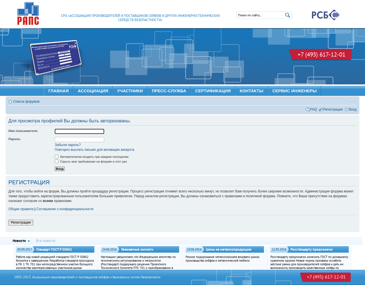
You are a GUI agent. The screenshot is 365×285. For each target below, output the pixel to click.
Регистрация (333, 109)
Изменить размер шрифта (352, 100)
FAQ (313, 109)
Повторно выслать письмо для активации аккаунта (94, 150)
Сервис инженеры (294, 90)
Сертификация (213, 90)
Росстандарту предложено (312, 249)
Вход (353, 109)
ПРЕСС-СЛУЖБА (169, 90)
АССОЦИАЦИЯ (93, 90)
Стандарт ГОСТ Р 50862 (54, 249)
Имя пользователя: (23, 131)
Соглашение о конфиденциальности (64, 209)
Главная (58, 90)
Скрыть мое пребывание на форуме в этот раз (91, 161)
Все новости (45, 241)
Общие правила (20, 209)
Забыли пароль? (68, 145)
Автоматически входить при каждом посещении (92, 156)
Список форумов (26, 102)
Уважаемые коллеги (137, 249)
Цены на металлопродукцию (229, 249)
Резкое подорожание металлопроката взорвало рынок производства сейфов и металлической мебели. (222, 259)
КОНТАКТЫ (251, 90)
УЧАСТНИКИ (130, 90)
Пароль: (14, 139)
